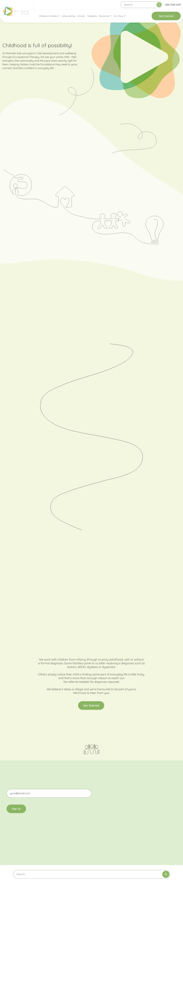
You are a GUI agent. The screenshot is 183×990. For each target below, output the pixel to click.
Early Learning (68, 16)
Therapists (92, 16)
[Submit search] (159, 4)
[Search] (141, 4)
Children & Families (48, 16)
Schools (81, 16)
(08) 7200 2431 (173, 4)
